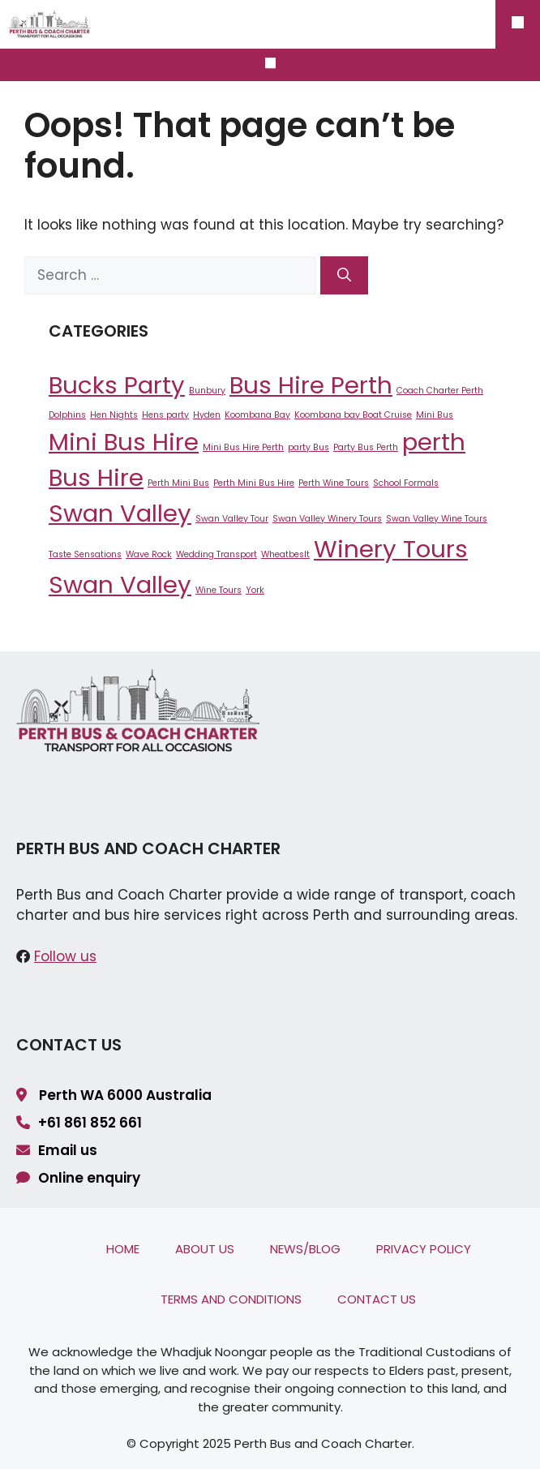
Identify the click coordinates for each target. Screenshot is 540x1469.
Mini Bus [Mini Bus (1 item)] (434, 415)
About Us (204, 1248)
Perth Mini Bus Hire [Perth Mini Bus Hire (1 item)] (253, 483)
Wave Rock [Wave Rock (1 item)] (149, 554)
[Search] (344, 275)
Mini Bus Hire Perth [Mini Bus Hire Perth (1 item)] (243, 447)
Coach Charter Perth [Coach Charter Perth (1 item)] (439, 390)
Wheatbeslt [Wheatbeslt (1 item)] (285, 554)
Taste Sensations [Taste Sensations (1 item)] (85, 554)
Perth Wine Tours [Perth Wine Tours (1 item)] (333, 483)
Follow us (65, 956)
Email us (67, 1150)
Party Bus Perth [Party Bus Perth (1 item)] (365, 447)
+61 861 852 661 (90, 1122)
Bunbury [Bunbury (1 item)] (207, 390)
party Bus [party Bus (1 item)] (308, 447)
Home (122, 1248)
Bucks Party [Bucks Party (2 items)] (117, 385)
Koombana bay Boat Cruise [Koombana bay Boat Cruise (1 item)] (353, 415)
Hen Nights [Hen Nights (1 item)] (114, 415)
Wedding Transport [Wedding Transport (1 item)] (216, 554)
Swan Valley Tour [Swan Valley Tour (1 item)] (231, 519)
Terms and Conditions (231, 1299)
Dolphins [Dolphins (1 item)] (67, 415)
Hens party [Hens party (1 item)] (165, 415)
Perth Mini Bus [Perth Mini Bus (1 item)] (178, 483)
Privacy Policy (423, 1248)
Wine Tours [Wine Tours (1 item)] (218, 590)
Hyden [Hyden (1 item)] (207, 415)
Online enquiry (89, 1178)
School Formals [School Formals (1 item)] (406, 483)
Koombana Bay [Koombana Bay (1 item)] (257, 415)
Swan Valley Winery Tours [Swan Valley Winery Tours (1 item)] (327, 519)
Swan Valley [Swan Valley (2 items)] (120, 513)
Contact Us (376, 1299)
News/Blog (305, 1248)
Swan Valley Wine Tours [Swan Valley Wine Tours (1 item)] (436, 519)
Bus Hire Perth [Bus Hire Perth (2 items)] (310, 385)
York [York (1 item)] (255, 590)
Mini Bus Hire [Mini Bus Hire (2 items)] (124, 441)
